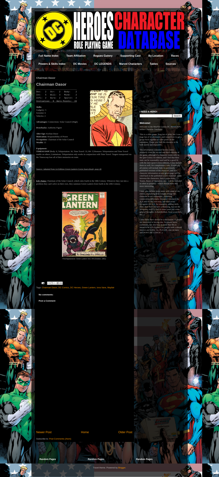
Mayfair (110, 287)
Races (175, 55)
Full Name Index (49, 55)
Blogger (121, 467)
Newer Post (44, 432)
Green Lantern (89, 287)
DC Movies (80, 63)
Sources (171, 63)
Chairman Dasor (49, 287)
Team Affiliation (75, 55)
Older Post (125, 432)
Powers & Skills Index (52, 63)
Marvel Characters (130, 63)
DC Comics (63, 287)
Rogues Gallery (102, 55)
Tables (154, 63)
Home (85, 432)
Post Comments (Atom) (60, 439)
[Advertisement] (84, 403)
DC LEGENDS (103, 63)
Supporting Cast (130, 55)
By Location (155, 55)
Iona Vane (101, 287)
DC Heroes (75, 287)
